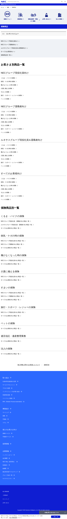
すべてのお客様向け (7, 51)
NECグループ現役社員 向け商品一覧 (12, 241)
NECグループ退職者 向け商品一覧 (11, 244)
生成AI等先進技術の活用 (9, 381)
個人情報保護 (13, 517)
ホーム (2, 7)
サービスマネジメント (9, 385)
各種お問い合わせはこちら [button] (52, 512)
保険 (8, 7)
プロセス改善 (6, 388)
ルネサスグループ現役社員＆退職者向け (13, 48)
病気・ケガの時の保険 (8, 81)
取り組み (6, 378)
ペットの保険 (5, 99)
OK (55, 516)
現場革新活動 (6, 395)
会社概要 (5, 458)
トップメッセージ (7, 455)
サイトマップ (6, 499)
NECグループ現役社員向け (9, 41)
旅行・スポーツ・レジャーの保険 (11, 95)
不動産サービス (7, 436)
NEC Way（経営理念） (9, 461)
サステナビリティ (7, 478)
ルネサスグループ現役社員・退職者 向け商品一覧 (16, 224)
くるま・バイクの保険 (8, 78)
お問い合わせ (6, 502)
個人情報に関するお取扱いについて (29, 365)
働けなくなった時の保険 (8, 85)
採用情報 (6, 444)
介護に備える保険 (6, 88)
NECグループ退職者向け (8, 44)
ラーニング (6, 412)
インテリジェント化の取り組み (11, 391)
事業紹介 (6, 409)
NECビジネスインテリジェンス (8, 4)
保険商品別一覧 (6, 55)
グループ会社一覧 (7, 475)
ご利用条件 (5, 495)
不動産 (4, 419)
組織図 (4, 468)
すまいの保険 (5, 92)
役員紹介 (5, 465)
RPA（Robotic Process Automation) (12, 401)
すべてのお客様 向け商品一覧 (10, 228)
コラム (4, 422)
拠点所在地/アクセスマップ (10, 471)
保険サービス (6, 433)
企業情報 (6, 451)
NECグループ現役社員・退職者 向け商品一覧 (15, 221)
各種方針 (46, 365)
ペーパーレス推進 (7, 398)
